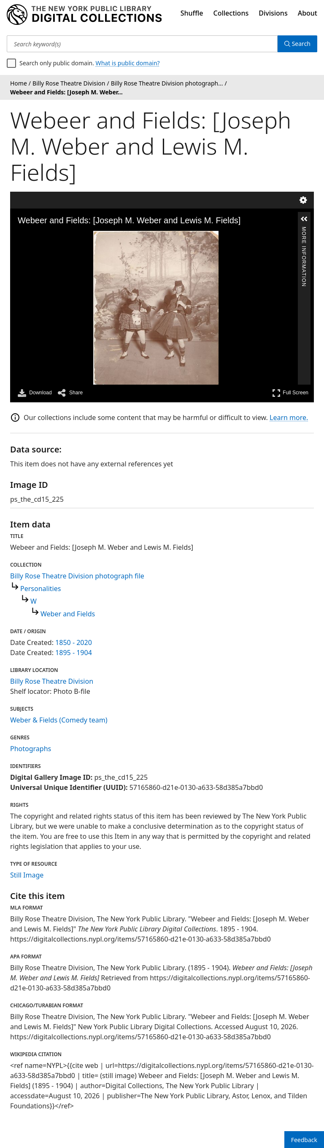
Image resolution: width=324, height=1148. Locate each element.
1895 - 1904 (73, 652)
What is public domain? (128, 63)
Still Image (26, 875)
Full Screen (290, 392)
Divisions (273, 13)
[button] (304, 219)
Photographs (30, 748)
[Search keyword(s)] (142, 43)
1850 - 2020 (73, 642)
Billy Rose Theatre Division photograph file (77, 576)
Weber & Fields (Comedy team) (59, 720)
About (307, 13)
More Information (304, 230)
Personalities (40, 588)
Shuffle (192, 13)
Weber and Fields (67, 613)
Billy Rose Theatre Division (51, 681)
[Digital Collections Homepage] (84, 14)
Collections (231, 13)
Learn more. (289, 417)
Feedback (304, 1140)
